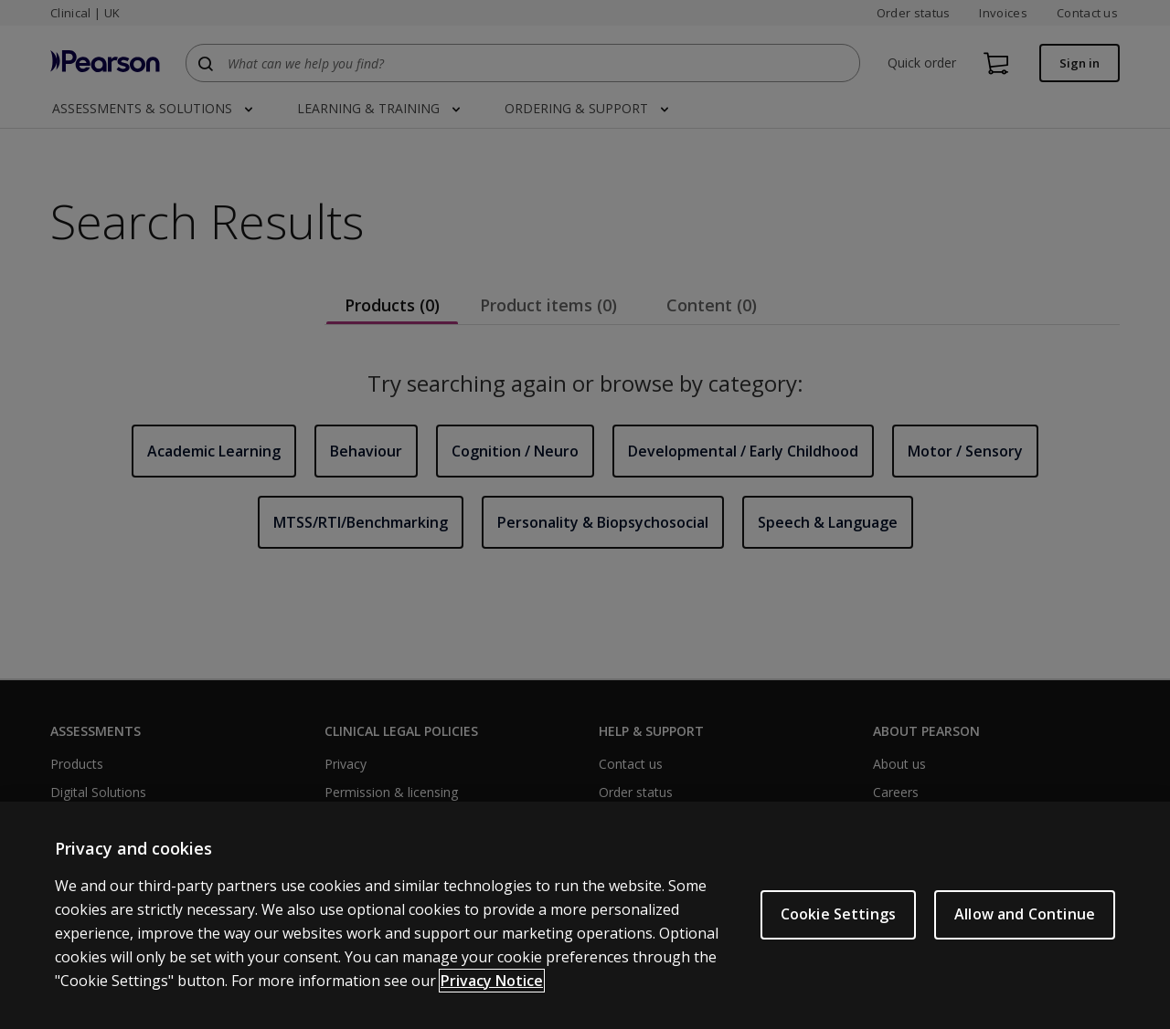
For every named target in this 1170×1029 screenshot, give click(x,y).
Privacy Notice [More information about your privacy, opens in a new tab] (492, 992)
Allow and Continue (1024, 925)
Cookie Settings (838, 925)
